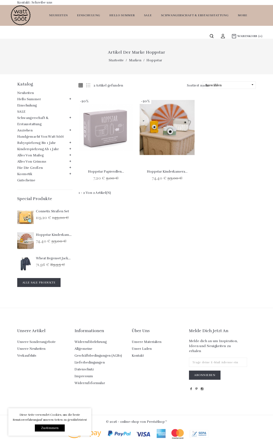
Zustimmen (50, 428)
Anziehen (25, 130)
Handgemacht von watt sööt (40, 137)
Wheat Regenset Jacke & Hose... (60, 258)
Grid (81, 85)
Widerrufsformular (89, 383)
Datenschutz (84, 369)
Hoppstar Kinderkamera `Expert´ (62, 235)
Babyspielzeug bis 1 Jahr (36, 143)
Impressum (83, 376)
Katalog (25, 84)
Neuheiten (58, 15)
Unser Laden (142, 349)
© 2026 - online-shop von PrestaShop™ (136, 422)
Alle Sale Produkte (38, 282)
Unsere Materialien (146, 342)
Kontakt (138, 356)
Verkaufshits (26, 356)
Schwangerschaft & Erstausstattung (194, 15)
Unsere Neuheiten (31, 349)
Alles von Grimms (31, 162)
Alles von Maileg (30, 155)
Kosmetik (24, 174)
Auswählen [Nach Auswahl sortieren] (230, 85)
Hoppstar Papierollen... (106, 171)
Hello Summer (122, 15)
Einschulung (88, 15)
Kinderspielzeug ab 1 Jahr (38, 149)
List (88, 85)
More (242, 15)
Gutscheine (26, 180)
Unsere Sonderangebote (36, 342)
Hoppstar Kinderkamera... (167, 171)
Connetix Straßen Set (52, 211)
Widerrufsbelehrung (90, 342)
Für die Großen (30, 168)
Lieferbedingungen (89, 362)
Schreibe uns (42, 2)
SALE (148, 15)
